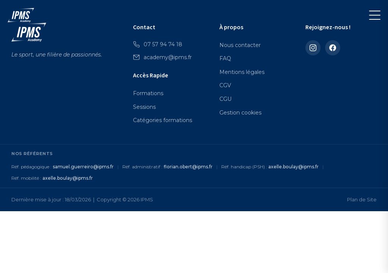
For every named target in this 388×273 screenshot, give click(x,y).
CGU (225, 99)
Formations (148, 93)
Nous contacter (240, 45)
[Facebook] (332, 47)
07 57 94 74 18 (157, 44)
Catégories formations (162, 120)
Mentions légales (241, 72)
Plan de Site (362, 199)
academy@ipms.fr (162, 57)
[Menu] (374, 15)
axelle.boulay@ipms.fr (293, 166)
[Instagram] (313, 47)
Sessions (144, 107)
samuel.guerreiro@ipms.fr (83, 166)
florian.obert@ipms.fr (188, 166)
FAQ (225, 58)
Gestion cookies (240, 112)
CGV (225, 85)
